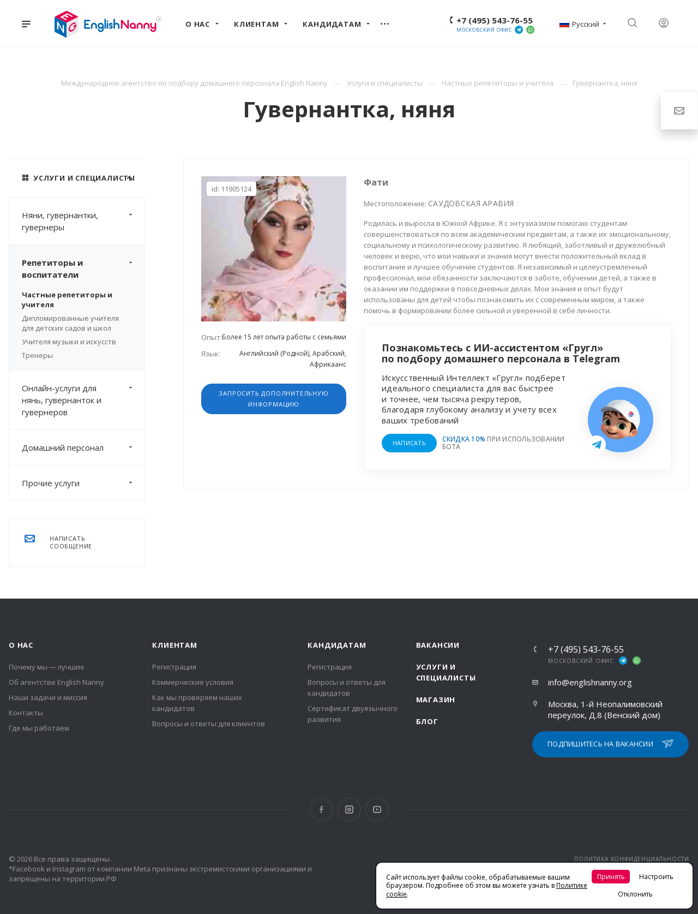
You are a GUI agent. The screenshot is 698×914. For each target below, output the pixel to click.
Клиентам (174, 645)
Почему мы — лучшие (47, 667)
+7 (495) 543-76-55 (494, 20)
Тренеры (37, 355)
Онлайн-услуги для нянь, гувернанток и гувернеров (83, 400)
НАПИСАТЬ (409, 443)
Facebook (321, 809)
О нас (21, 645)
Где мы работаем (39, 728)
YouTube (377, 809)
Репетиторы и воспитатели (83, 268)
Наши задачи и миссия (48, 697)
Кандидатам (337, 645)
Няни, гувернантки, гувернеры (83, 221)
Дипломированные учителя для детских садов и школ (70, 323)
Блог (427, 721)
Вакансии (438, 645)
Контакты (26, 713)
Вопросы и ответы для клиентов (208, 723)
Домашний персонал (83, 447)
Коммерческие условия (192, 682)
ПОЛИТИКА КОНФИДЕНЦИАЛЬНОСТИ (631, 859)
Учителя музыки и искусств (69, 342)
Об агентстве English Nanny (56, 682)
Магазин (436, 699)
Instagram (349, 809)
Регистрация (174, 667)
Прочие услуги (83, 482)
